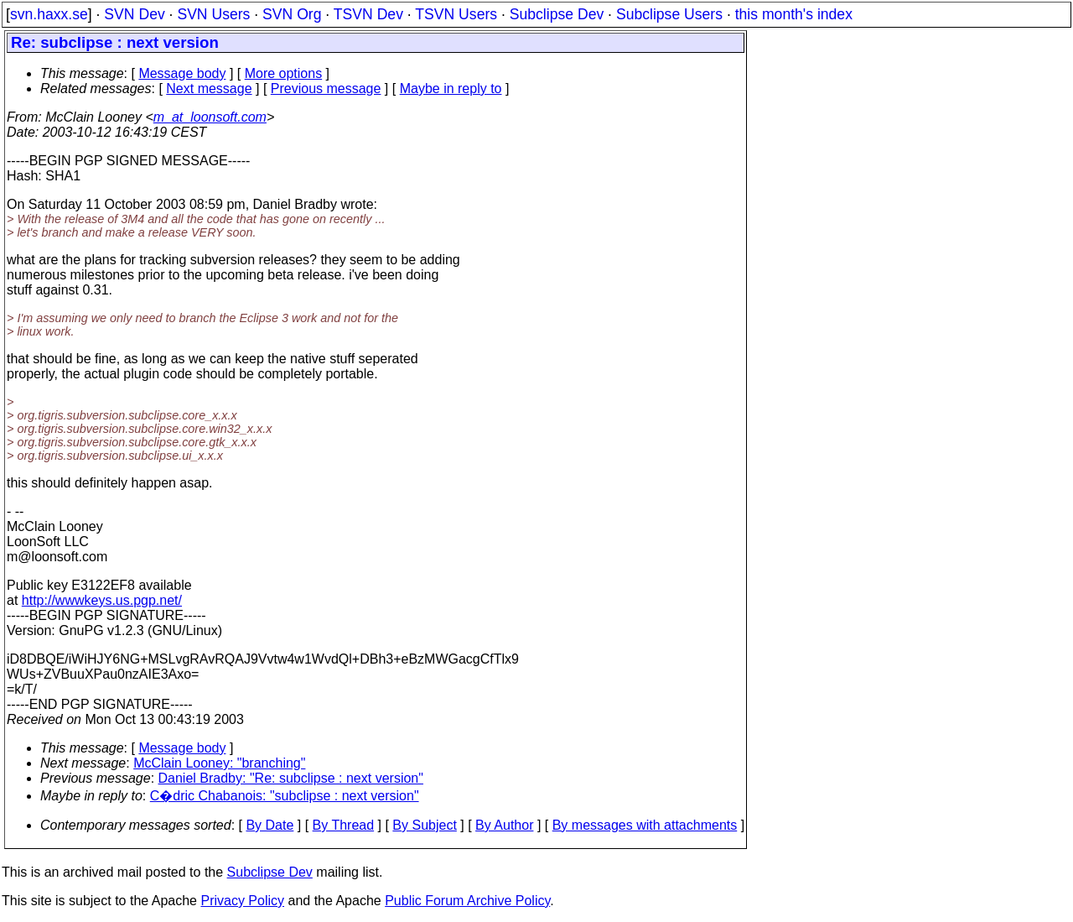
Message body (181, 73)
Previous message (326, 88)
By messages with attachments (645, 825)
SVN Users (213, 14)
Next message (208, 88)
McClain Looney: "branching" (219, 763)
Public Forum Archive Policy (467, 900)
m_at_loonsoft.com (210, 117)
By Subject (424, 825)
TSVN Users (456, 14)
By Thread (344, 825)
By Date (269, 825)
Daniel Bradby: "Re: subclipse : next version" (290, 778)
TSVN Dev (368, 14)
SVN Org (291, 14)
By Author (504, 825)
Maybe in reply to (451, 88)
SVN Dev (134, 14)
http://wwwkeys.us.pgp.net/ (102, 600)
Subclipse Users (669, 14)
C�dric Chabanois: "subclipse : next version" (284, 796)
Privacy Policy (242, 900)
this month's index (794, 14)
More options (284, 73)
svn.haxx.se (49, 14)
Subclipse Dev (557, 14)
